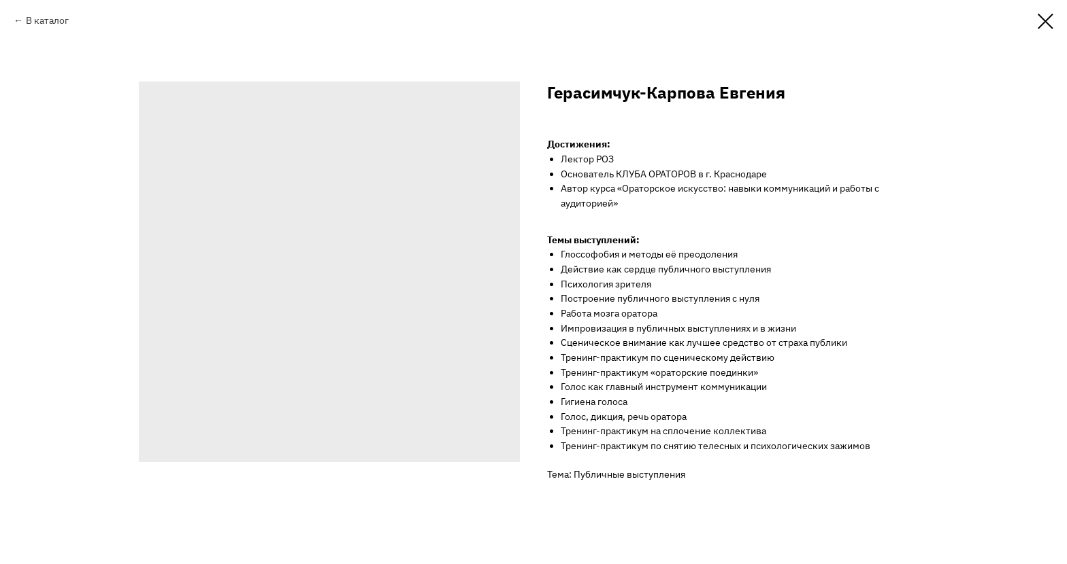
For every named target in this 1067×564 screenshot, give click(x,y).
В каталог (47, 20)
